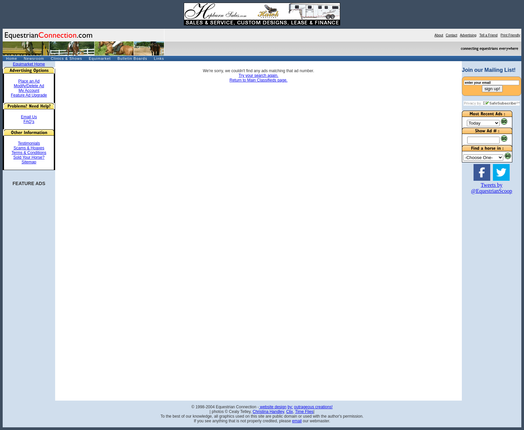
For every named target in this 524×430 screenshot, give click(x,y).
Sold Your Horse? (28, 157)
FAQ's (28, 121)
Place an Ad (28, 81)
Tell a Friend (488, 35)
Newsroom (34, 58)
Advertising (468, 35)
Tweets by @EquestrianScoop (491, 188)
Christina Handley (268, 411)
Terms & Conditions (28, 152)
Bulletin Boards (132, 58)
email (297, 421)
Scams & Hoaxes (28, 148)
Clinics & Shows (66, 58)
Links (159, 58)
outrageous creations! (313, 407)
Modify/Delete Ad (29, 86)
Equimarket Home (29, 64)
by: (290, 407)
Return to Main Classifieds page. (258, 80)
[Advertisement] (482, 300)
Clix (289, 411)
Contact (451, 35)
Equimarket (100, 58)
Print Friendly (510, 35)
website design (272, 407)
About (438, 35)
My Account (28, 90)
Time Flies (304, 411)
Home (11, 58)
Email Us (29, 117)
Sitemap (28, 162)
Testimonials (29, 143)
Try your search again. (258, 75)
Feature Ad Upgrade (29, 95)
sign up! (492, 88)
